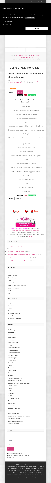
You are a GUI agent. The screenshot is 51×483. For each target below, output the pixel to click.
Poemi (10, 365)
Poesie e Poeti (12, 332)
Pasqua (10, 396)
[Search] (23, 50)
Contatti (10, 280)
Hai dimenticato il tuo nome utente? (18, 455)
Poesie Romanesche (14, 352)
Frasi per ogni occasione (15, 378)
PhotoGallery (11, 283)
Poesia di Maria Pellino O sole (15, 251)
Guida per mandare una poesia (17, 285)
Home (10, 273)
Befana (10, 390)
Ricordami (11, 445)
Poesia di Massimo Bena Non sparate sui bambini (21, 254)
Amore (10, 345)
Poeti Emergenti (35, 81)
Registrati (11, 306)
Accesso (10, 449)
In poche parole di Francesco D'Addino (18, 258)
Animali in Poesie (13, 355)
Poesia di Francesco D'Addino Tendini (17, 261)
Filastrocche (11, 368)
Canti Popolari (12, 360)
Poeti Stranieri (12, 340)
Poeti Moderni (12, 337)
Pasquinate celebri (13, 398)
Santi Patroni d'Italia (14, 418)
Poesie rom (11, 401)
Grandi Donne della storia (15, 421)
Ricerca (10, 290)
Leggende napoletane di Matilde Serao (19, 416)
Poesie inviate (12, 311)
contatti (31, 236)
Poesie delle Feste (13, 350)
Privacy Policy (12, 278)
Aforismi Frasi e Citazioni (15, 380)
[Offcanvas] (28, 50)
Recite (10, 373)
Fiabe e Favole (12, 370)
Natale (10, 388)
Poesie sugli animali (13, 423)
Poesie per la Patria (13, 342)
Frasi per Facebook (13, 413)
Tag (9, 293)
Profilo (10, 308)
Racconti (10, 363)
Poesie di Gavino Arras (16, 82)
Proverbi (10, 375)
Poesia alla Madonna (14, 408)
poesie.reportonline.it (38, 468)
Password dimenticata (14, 318)
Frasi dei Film (12, 411)
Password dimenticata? (14, 453)
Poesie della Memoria (14, 347)
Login (9, 303)
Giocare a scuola (12, 385)
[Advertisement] (25, 35)
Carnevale (11, 393)
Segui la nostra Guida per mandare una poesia (25, 230)
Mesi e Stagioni (12, 358)
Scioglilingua (11, 403)
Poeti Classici (12, 335)
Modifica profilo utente (14, 313)
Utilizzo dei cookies (13, 288)
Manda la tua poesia (14, 316)
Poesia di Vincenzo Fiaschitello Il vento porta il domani (22, 247)
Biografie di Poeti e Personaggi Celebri (19, 383)
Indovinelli (11, 406)
